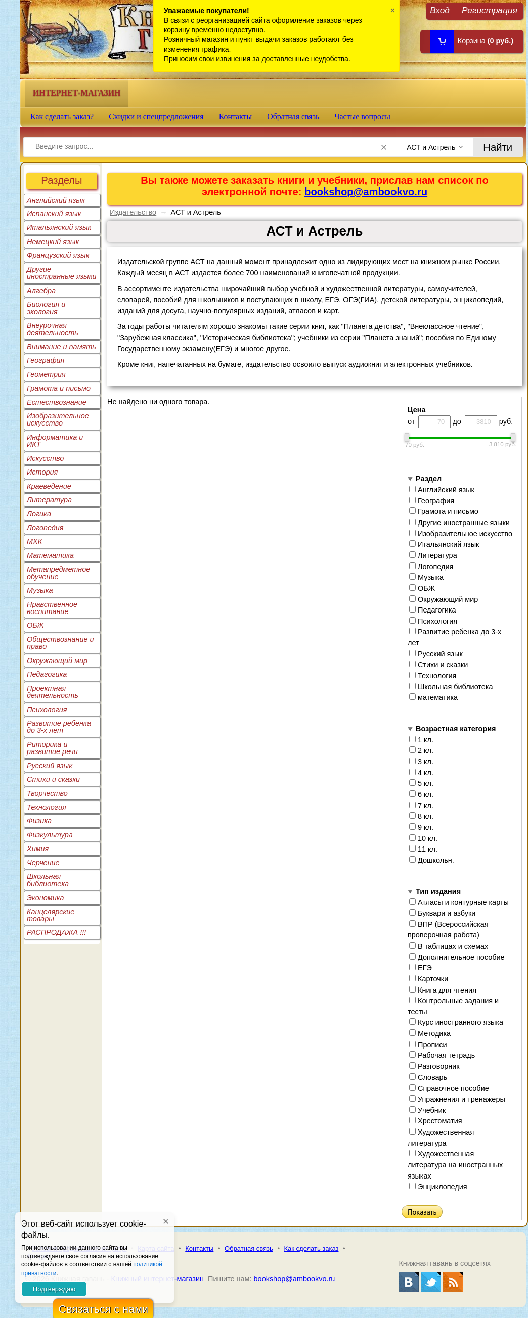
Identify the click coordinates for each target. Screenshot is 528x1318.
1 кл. (421, 740)
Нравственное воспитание (52, 608)
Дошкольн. (431, 860)
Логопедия (45, 528)
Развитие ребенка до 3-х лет (59, 726)
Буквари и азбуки (442, 913)
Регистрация (489, 10)
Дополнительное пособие (457, 957)
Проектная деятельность (52, 691)
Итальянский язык (59, 227)
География (45, 360)
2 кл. (421, 750)
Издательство (133, 212)
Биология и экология (46, 307)
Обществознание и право (60, 642)
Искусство (45, 458)
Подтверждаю (54, 1289)
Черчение (43, 863)
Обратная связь (293, 116)
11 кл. (423, 849)
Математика (50, 555)
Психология (47, 709)
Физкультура (50, 835)
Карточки (428, 979)
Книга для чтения (442, 990)
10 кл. (423, 838)
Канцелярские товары (50, 915)
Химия (38, 848)
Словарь (428, 1077)
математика (433, 697)
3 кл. (421, 762)
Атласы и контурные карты (459, 902)
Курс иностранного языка (456, 1022)
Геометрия (46, 374)
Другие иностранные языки (62, 272)
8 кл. (421, 816)
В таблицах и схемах (448, 946)
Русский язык (49, 766)
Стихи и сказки (53, 779)
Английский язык (56, 200)
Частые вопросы (362, 116)
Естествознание (56, 402)
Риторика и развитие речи (52, 748)
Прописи (428, 1045)
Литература (49, 500)
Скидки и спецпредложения (156, 116)
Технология (46, 807)
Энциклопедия (438, 1187)
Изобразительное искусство (58, 419)
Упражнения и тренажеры (457, 1099)
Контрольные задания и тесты (453, 1006)
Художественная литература (441, 1137)
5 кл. (421, 783)
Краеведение (49, 486)
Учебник (427, 1110)
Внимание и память (61, 347)
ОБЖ (35, 625)
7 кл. (421, 806)
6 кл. (421, 794)
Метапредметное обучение (58, 572)
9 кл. (421, 827)
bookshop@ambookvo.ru (365, 191)
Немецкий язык (53, 242)
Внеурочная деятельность (52, 329)
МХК (34, 541)
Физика (39, 821)
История (42, 472)
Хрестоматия (435, 1121)
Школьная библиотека (48, 879)
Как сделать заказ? (62, 116)
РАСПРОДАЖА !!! (56, 932)
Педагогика (47, 674)
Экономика (45, 897)
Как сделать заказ (311, 1248)
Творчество (47, 793)
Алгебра (41, 291)
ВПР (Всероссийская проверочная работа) (448, 929)
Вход (440, 10)
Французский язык (58, 255)
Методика (430, 1033)
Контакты (235, 116)
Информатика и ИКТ (55, 440)
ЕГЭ (420, 968)
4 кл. (421, 773)
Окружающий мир (57, 660)
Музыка (40, 590)
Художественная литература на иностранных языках (455, 1165)
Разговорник (434, 1066)
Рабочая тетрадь (442, 1055)
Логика (39, 514)
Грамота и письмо (59, 388)
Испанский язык (54, 214)
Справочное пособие (449, 1088)
